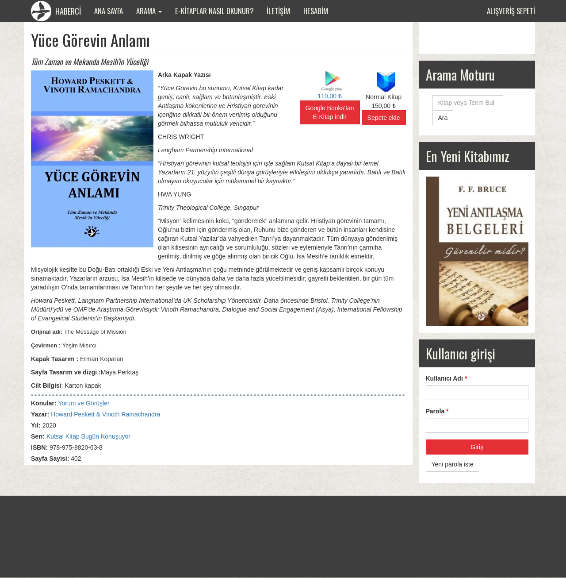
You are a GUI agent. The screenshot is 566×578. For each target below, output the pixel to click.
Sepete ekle (383, 117)
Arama (149, 10)
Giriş (476, 447)
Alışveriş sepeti (511, 10)
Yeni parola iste (453, 464)
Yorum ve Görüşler (83, 403)
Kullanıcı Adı (446, 378)
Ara (443, 117)
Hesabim (315, 10)
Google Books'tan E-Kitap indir (330, 112)
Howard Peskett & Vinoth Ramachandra (105, 414)
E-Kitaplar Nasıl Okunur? (214, 10)
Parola (437, 411)
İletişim (278, 10)
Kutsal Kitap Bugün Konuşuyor (88, 436)
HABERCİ (56, 11)
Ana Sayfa (108, 10)
